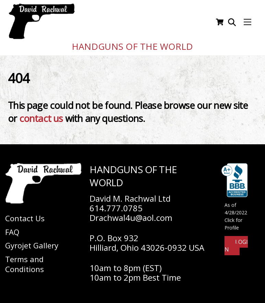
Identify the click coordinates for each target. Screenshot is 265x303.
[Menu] (247, 21)
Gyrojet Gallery (31, 243)
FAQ (12, 230)
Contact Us (25, 216)
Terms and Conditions (24, 262)
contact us (41, 116)
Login (236, 243)
